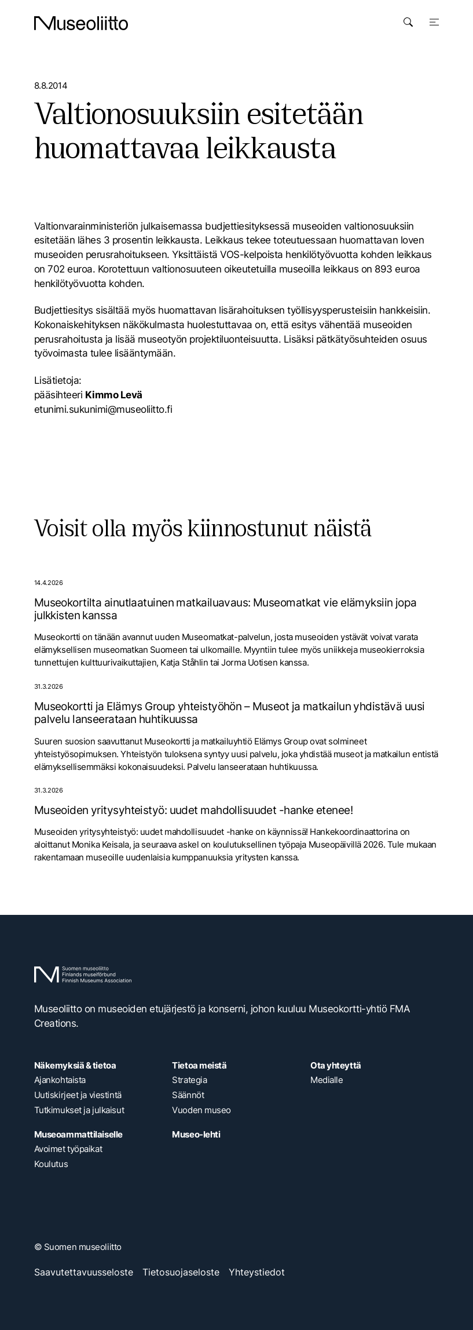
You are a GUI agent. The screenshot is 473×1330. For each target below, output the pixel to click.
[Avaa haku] (408, 22)
